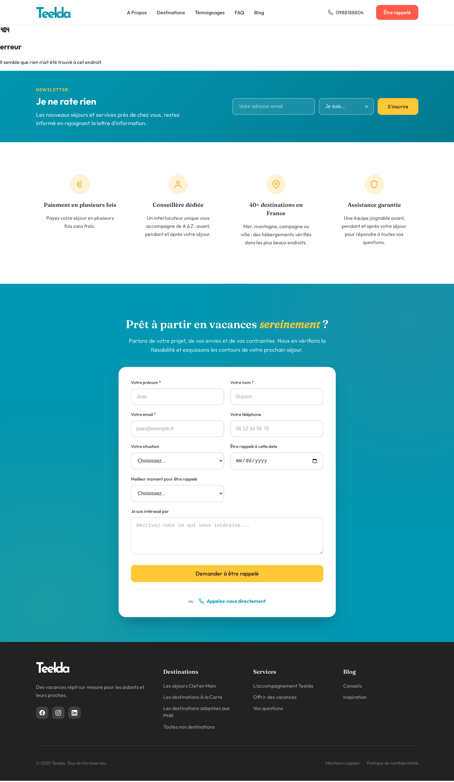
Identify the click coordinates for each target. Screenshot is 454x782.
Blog (259, 12)
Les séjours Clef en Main (189, 687)
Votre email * (143, 414)
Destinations (171, 12)
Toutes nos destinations (189, 728)
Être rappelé (397, 12)
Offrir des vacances (275, 698)
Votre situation (145, 446)
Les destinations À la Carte (193, 698)
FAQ (239, 12)
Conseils (352, 687)
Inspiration (355, 698)
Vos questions (268, 709)
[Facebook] (42, 714)
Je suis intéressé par (150, 512)
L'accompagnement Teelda (283, 687)
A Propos (137, 12)
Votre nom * (242, 382)
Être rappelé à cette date (253, 446)
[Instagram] (58, 714)
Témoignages (210, 12)
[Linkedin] (74, 714)
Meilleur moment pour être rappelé (164, 480)
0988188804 (346, 12)
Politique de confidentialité (392, 764)
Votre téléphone (245, 414)
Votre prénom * (146, 382)
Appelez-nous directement (232, 602)
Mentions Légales (343, 764)
